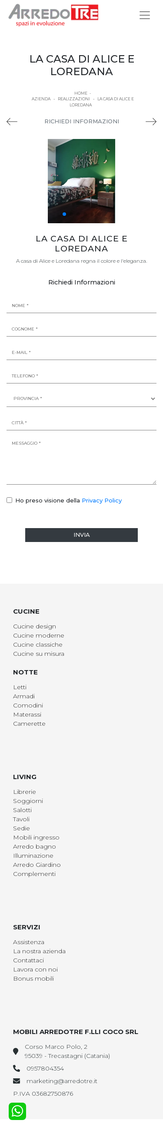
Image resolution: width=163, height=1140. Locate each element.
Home (80, 93)
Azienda (41, 98)
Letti (20, 687)
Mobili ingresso (36, 837)
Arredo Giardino (37, 865)
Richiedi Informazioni (81, 121)
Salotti (22, 810)
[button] (64, 214)
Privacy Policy (102, 500)
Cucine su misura (38, 654)
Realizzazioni (74, 98)
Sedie (21, 828)
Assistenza (28, 942)
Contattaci (28, 960)
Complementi (34, 874)
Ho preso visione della (68, 500)
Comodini (28, 705)
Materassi (27, 714)
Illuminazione (33, 855)
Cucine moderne (38, 635)
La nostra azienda (39, 951)
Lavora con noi (35, 969)
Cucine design (34, 626)
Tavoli (21, 819)
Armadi (24, 696)
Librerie (24, 792)
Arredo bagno (34, 846)
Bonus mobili (33, 978)
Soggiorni (28, 801)
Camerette (29, 723)
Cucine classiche (38, 644)
